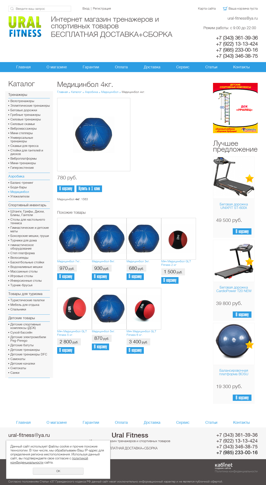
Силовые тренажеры (25, 119)
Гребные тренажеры (25, 115)
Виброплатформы (23, 158)
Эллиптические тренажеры (30, 106)
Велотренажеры (22, 101)
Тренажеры (17, 95)
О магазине (57, 67)
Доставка (152, 67)
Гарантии (91, 67)
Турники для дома (23, 240)
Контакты (241, 67)
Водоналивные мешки (26, 267)
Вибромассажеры (23, 128)
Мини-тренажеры (23, 163)
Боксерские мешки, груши (29, 236)
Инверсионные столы (26, 280)
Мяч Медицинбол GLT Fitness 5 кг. (72, 333)
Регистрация (102, 8)
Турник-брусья (21, 285)
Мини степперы (21, 133)
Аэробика (16, 176)
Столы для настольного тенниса (27, 221)
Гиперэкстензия (22, 168)
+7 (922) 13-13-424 (237, 44)
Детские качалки (22, 363)
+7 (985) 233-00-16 (237, 50)
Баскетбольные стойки (27, 262)
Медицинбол (19, 192)
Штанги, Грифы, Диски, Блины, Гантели (27, 213)
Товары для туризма (25, 294)
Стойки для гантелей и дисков (26, 152)
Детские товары (21, 318)
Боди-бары (18, 187)
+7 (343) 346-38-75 (237, 56)
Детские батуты (22, 345)
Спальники (18, 309)
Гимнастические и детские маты (29, 229)
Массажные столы (24, 271)
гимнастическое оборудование (22, 246)
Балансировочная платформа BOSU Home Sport (233, 374)
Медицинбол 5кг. (103, 331)
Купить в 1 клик (89, 189)
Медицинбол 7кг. (68, 261)
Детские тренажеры (25, 350)
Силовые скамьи (22, 124)
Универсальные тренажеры (21, 139)
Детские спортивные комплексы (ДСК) (25, 326)
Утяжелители (19, 196)
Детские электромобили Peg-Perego (28, 338)
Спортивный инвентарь (27, 205)
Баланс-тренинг (21, 183)
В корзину (242, 232)
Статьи (211, 67)
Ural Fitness (130, 435)
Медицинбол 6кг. (103, 261)
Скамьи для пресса (24, 146)
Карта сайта (207, 8)
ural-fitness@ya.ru (243, 18)
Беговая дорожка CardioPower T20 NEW (233, 289)
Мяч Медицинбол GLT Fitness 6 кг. (141, 333)
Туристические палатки (27, 300)
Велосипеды (19, 258)
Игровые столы (21, 276)
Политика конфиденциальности (236, 471)
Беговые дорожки (23, 110)
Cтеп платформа (22, 253)
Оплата (121, 67)
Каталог (76, 92)
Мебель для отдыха (24, 305)
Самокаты (17, 359)
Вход (86, 8)
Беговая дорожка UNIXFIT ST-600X (234, 206)
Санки (14, 373)
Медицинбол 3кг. (138, 261)
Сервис (183, 67)
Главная (23, 67)
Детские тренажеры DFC (28, 354)
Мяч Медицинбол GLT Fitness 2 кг (176, 263)
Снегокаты (18, 368)
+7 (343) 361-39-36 (237, 38)
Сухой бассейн (21, 332)
